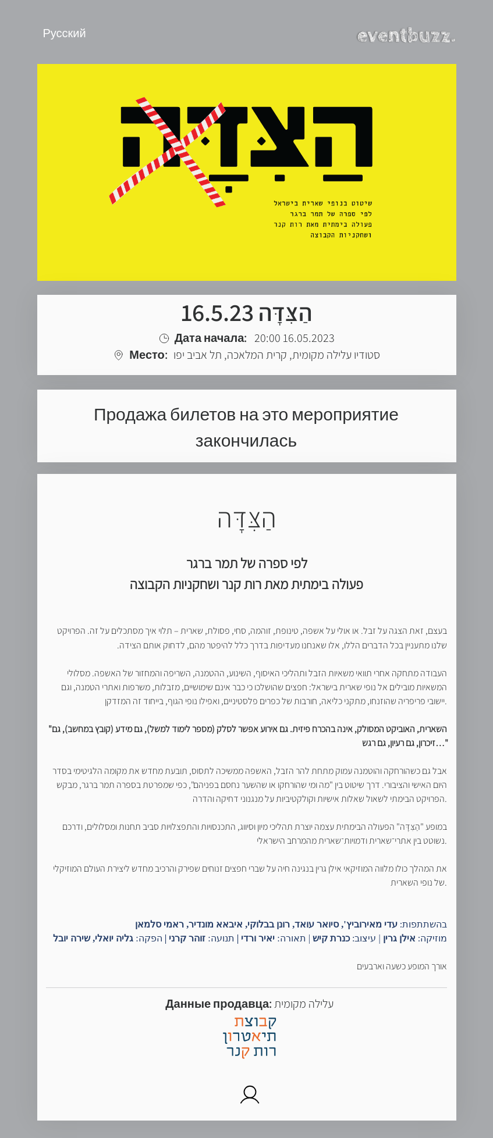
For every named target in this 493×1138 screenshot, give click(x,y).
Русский (64, 33)
